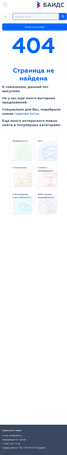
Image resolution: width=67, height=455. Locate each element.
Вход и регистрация (34, 27)
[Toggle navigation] (4, 5)
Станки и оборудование (45, 169)
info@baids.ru (15, 435)
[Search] (63, 16)
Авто (40, 141)
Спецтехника (20, 168)
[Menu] (6, 16)
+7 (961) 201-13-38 (11, 443)
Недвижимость (20, 141)
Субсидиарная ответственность (22, 196)
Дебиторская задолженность (46, 196)
